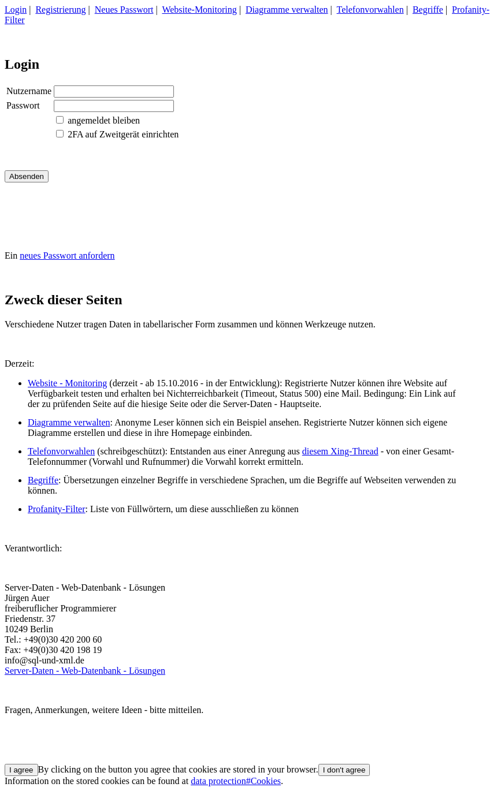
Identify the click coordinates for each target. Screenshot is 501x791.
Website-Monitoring (199, 9)
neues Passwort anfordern (67, 255)
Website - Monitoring (67, 383)
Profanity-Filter (57, 509)
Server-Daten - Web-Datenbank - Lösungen (85, 671)
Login (16, 9)
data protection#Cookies (236, 781)
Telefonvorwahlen (370, 9)
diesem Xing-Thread (340, 451)
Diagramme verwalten (287, 9)
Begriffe (428, 9)
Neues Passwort (124, 9)
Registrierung (60, 9)
